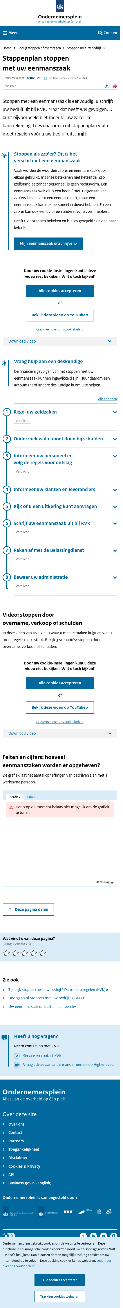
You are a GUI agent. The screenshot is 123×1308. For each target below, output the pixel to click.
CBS (104, 882)
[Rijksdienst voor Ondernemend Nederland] (18, 1211)
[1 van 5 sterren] (7, 953)
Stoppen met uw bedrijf (84, 48)
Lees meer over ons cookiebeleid (59, 329)
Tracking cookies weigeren (60, 1296)
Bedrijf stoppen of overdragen (39, 48)
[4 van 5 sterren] (34, 953)
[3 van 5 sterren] (25, 953)
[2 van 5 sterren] (16, 953)
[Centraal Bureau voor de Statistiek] (99, 1211)
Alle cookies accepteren (60, 1280)
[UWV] (109, 1211)
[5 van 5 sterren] (43, 953)
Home (7, 48)
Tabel (31, 797)
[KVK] (68, 1211)
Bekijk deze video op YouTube (58, 315)
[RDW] (85, 1211)
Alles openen (107, 399)
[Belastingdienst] (48, 1211)
